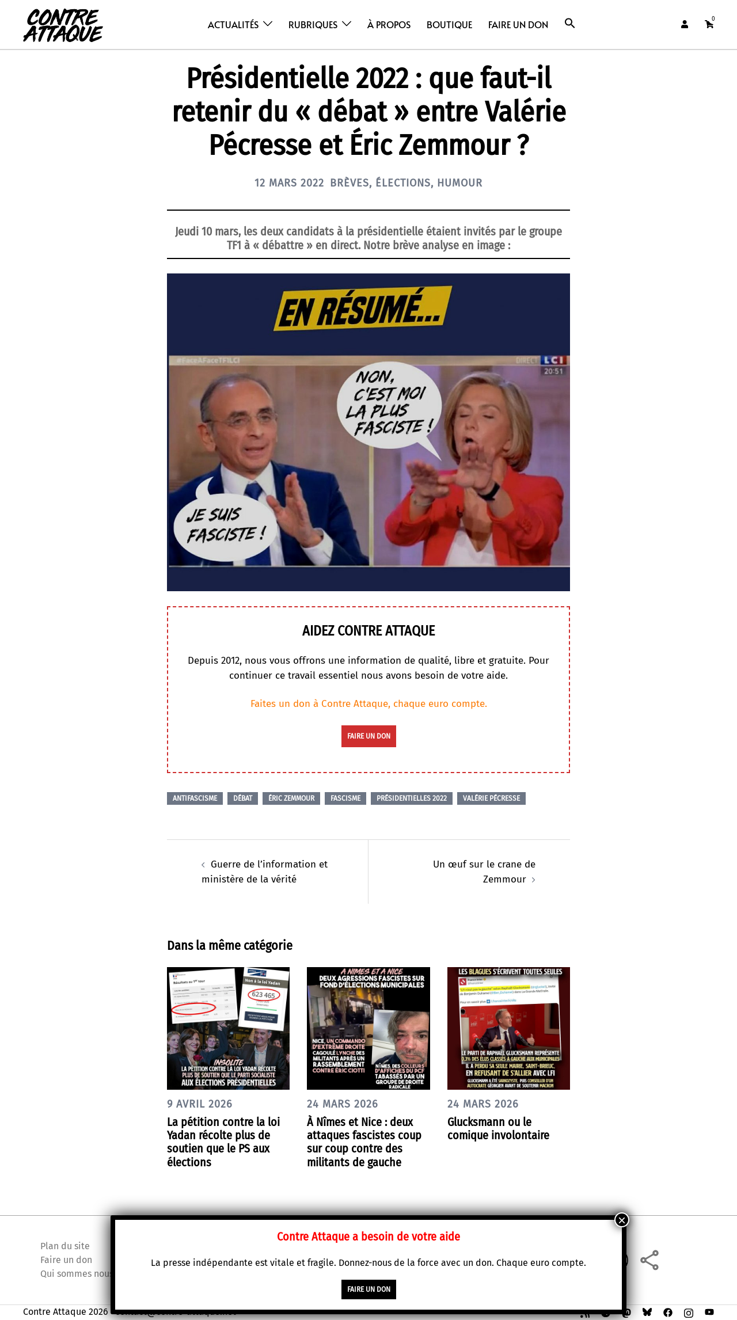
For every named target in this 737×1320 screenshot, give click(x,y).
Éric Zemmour (291, 798)
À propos (389, 24)
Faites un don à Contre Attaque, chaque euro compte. (368, 704)
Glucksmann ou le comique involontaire (498, 1128)
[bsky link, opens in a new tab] (647, 1311)
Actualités (233, 24)
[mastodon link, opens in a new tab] (626, 1311)
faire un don (368, 736)
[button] (570, 23)
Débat (242, 798)
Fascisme (345, 798)
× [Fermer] (622, 1219)
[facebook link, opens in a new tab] (668, 1311)
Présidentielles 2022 (412, 798)
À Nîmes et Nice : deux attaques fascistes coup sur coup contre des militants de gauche (364, 1142)
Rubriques (312, 24)
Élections (403, 183)
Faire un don (518, 24)
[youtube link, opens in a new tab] (709, 1311)
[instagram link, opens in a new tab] (688, 1311)
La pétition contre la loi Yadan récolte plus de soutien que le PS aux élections (223, 1142)
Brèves (349, 183)
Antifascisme (195, 798)
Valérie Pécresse (491, 798)
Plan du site (65, 1246)
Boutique (449, 24)
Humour (460, 183)
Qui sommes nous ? (80, 1273)
